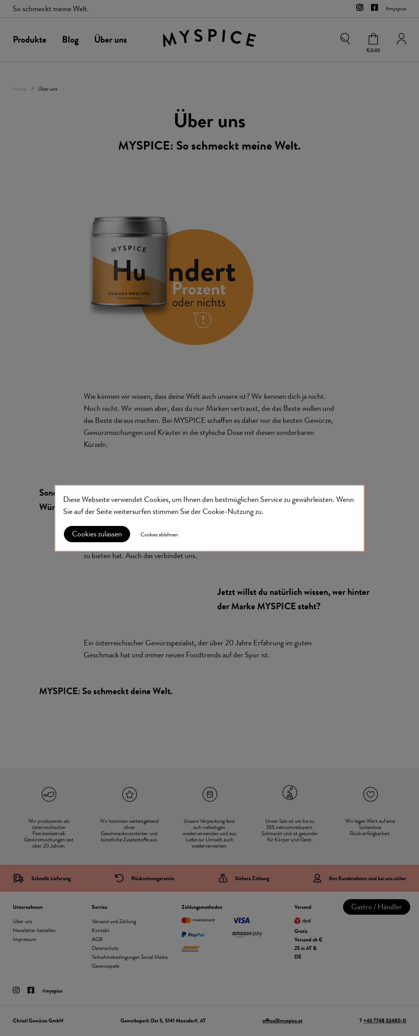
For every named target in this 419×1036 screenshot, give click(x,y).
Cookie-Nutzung (228, 511)
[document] (209, 518)
